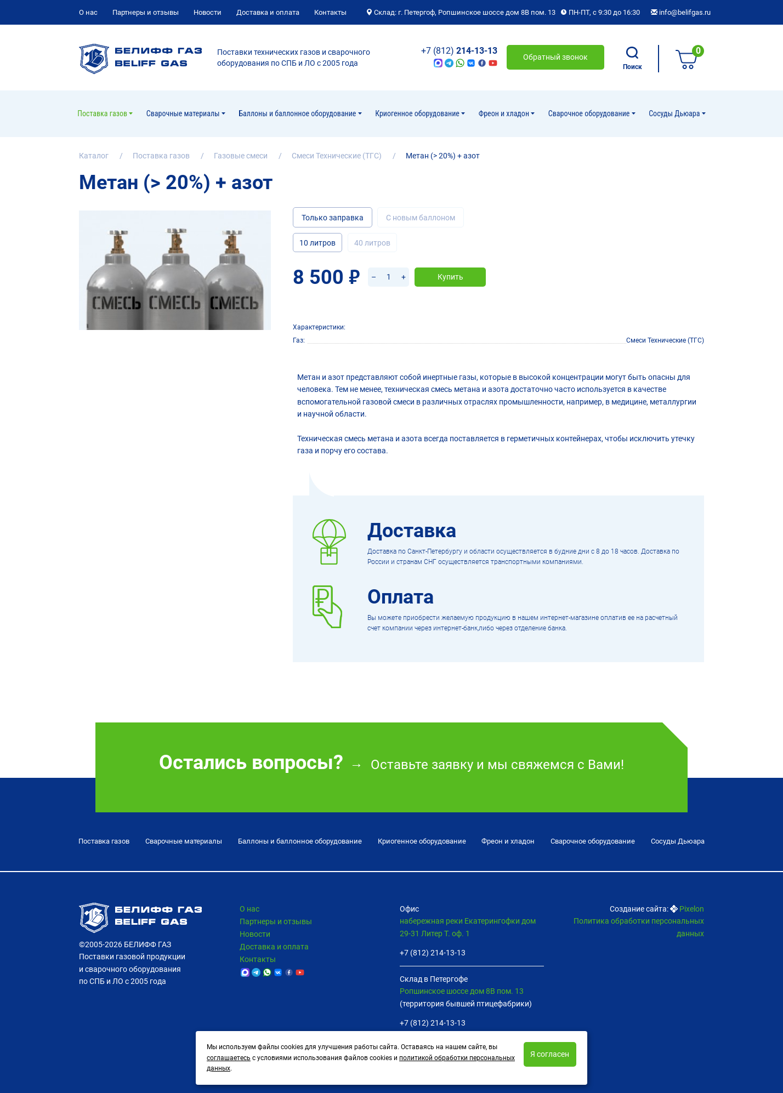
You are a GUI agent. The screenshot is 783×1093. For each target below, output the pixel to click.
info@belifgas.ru (681, 12)
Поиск (632, 59)
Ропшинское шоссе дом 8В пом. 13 (462, 991)
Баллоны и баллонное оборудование (298, 113)
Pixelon (691, 908)
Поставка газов (103, 113)
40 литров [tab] (372, 242)
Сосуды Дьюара (675, 113)
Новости (208, 12)
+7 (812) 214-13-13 (433, 952)
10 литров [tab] (317, 242)
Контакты (330, 12)
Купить (450, 276)
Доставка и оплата (267, 12)
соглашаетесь (229, 1058)
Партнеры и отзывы (145, 12)
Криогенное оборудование (418, 113)
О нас (88, 12)
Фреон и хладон (505, 113)
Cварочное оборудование (590, 113)
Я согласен (549, 1054)
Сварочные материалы (184, 113)
